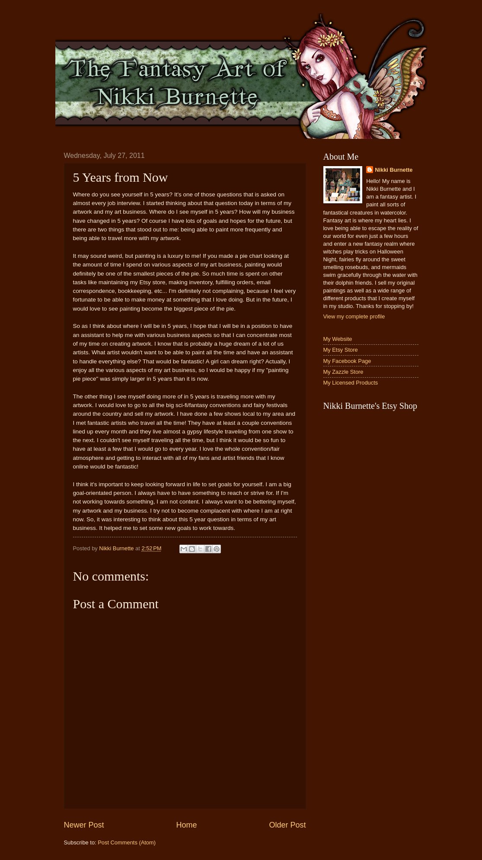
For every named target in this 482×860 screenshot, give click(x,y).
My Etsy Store (340, 350)
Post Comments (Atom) (127, 842)
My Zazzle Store (343, 372)
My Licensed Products (350, 382)
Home (186, 825)
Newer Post (84, 825)
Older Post (287, 825)
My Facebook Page (347, 361)
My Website (337, 339)
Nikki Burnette (393, 170)
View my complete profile (354, 316)
